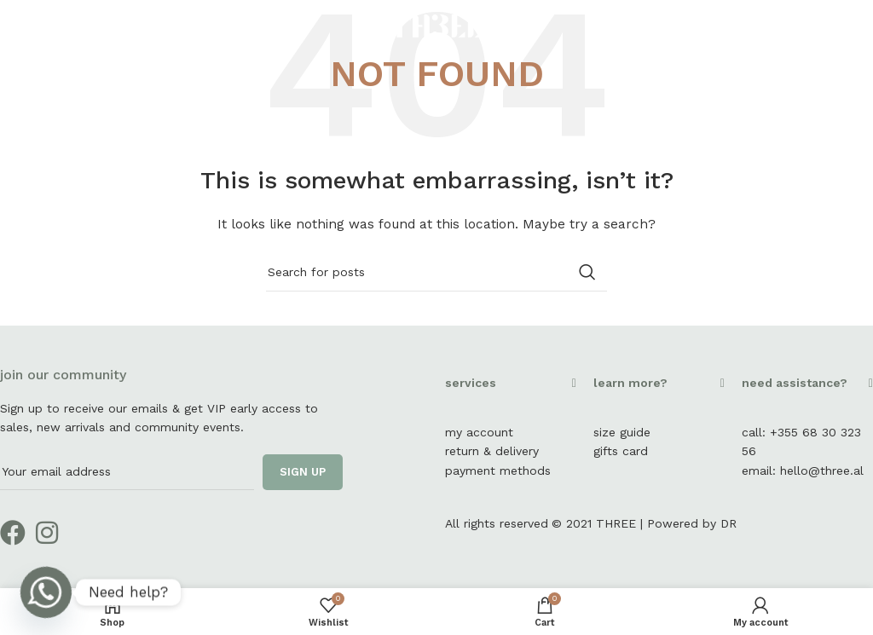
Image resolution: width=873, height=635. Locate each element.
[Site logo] (436, 25)
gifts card (620, 451)
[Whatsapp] (46, 592)
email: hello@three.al (803, 470)
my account (479, 432)
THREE (616, 523)
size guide (621, 432)
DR (728, 523)
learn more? (630, 383)
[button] (510, 391)
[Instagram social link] (848, 25)
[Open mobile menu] (41, 26)
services (470, 383)
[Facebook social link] (826, 25)
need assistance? (794, 383)
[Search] (436, 272)
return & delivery (492, 451)
